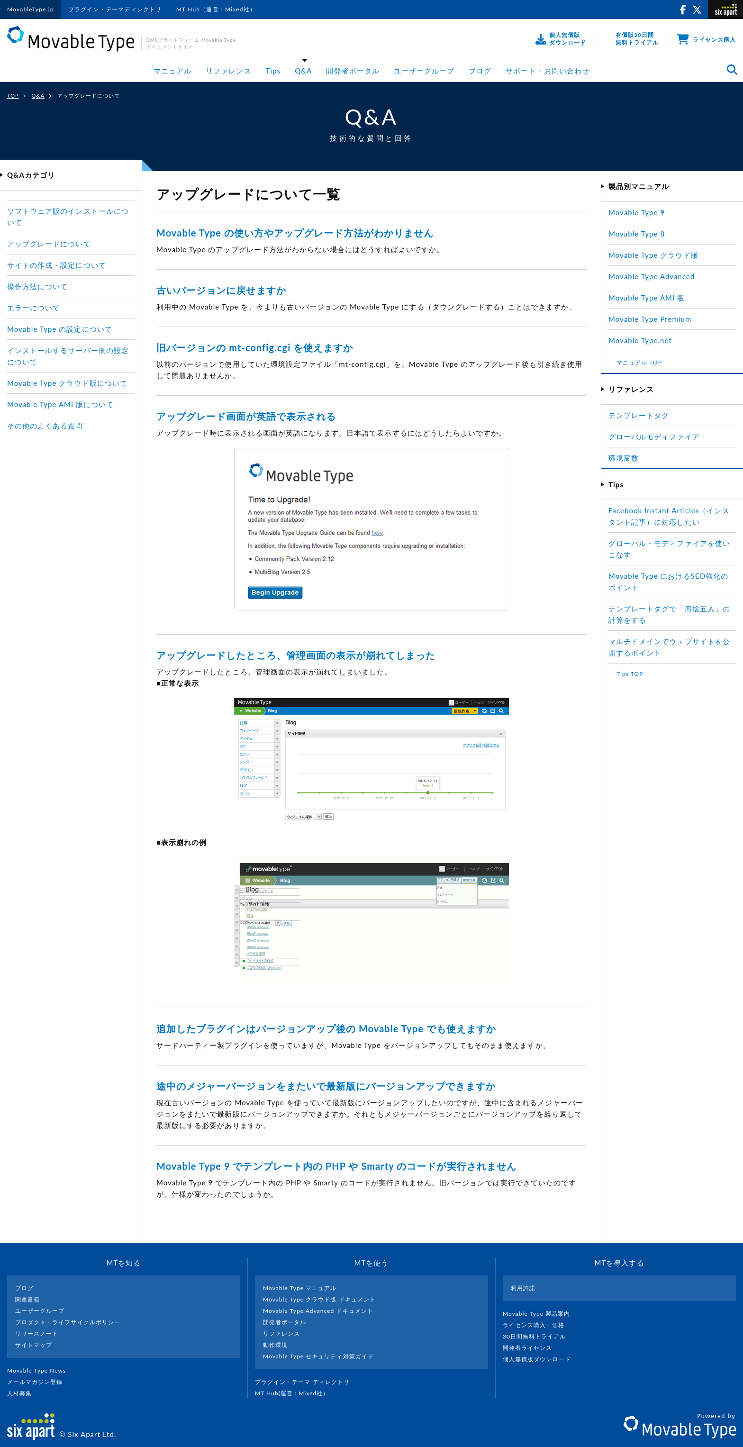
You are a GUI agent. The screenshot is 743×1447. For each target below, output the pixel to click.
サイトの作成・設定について (56, 265)
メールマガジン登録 (39, 1381)
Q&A (303, 70)
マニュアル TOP (639, 362)
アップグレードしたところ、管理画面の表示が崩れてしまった (295, 655)
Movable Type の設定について (59, 329)
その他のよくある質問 (45, 425)
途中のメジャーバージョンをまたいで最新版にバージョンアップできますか (326, 1086)
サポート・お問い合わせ (547, 70)
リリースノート (36, 1333)
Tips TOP (629, 673)
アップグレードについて (49, 243)
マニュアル (172, 70)
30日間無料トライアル (538, 1336)
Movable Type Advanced (651, 276)
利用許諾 (523, 1288)
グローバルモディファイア (654, 436)
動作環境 (275, 1344)
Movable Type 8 (636, 233)
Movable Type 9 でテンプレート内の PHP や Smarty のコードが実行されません (336, 1166)
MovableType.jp (30, 9)
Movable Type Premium (653, 319)
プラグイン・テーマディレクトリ (115, 9)
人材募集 (23, 1393)
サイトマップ (33, 1344)
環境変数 (623, 458)
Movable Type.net (644, 340)
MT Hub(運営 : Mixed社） (296, 1393)
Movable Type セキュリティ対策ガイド (318, 1356)
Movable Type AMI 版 (646, 297)
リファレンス (228, 70)
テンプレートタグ (638, 415)
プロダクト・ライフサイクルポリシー (67, 1322)
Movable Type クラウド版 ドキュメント (319, 1299)
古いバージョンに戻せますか (221, 290)
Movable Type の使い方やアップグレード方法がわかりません (295, 232)
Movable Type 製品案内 (540, 1313)
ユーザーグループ (424, 70)
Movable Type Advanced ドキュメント (318, 1310)
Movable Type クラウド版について (67, 383)
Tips (273, 70)
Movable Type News (40, 1370)
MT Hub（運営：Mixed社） (216, 9)
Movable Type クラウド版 (653, 255)
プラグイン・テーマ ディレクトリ (306, 1381)
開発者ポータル (352, 70)
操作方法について (37, 286)
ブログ (480, 70)
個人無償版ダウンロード (541, 1359)
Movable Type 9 (636, 212)
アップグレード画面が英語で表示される (246, 416)
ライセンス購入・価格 (537, 1325)
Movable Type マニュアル (300, 1288)
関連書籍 (27, 1299)
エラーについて (33, 307)
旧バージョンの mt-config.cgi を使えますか (254, 347)
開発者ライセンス (531, 1347)
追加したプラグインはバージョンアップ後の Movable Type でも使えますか (326, 1028)
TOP (13, 95)
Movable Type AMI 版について (60, 404)
